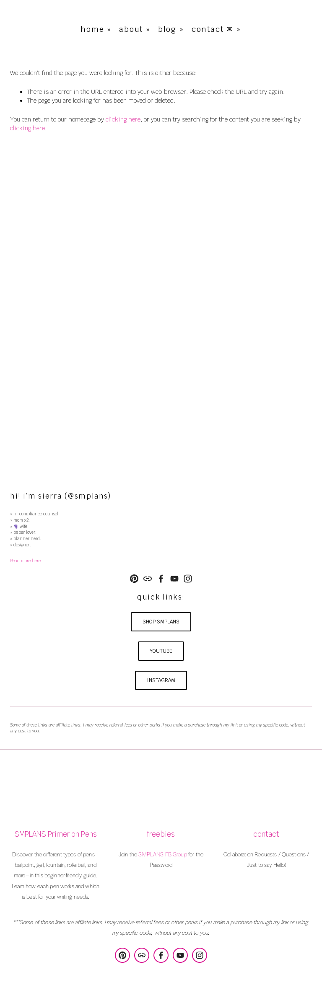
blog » (171, 29)
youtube (161, 651)
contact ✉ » (216, 29)
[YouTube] (174, 578)
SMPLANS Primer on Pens (55, 834)
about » (135, 29)
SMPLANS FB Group (162, 854)
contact (266, 834)
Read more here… (27, 561)
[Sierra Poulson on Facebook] (161, 578)
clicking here (123, 119)
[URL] (147, 578)
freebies (161, 834)
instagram (161, 680)
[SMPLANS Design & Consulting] (134, 578)
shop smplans (161, 621)
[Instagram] (188, 578)
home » (96, 29)
